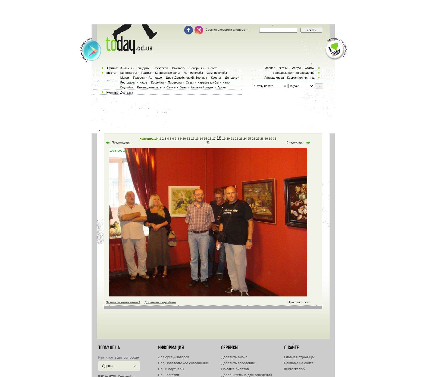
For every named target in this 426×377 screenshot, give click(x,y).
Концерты (142, 68)
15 (205, 138)
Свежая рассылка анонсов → (227, 29)
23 (240, 138)
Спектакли (161, 68)
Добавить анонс (234, 357)
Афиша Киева (274, 77)
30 (270, 138)
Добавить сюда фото (160, 302)
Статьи (310, 67)
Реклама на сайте (299, 363)
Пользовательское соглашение (183, 363)
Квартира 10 (149, 138)
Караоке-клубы (208, 82)
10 (184, 138)
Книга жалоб (294, 369)
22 (236, 138)
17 (213, 138)
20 (228, 138)
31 (274, 138)
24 (245, 138)
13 (197, 138)
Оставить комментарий (123, 302)
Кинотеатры (128, 72)
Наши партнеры (171, 369)
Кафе (143, 82)
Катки (226, 82)
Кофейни (157, 82)
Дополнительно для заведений (246, 375)
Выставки (179, 68)
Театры (146, 72)
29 (266, 138)
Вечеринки (196, 68)
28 (262, 138)
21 (232, 138)
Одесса (107, 366)
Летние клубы (193, 72)
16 (209, 138)
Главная (269, 67)
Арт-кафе (155, 77)
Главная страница (299, 357)
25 (249, 138)
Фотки (283, 67)
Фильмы (126, 68)
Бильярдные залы (149, 87)
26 (253, 138)
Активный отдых (202, 87)
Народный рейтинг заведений (294, 72)
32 (207, 142)
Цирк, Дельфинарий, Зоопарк (186, 77)
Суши (189, 82)
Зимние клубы (217, 72)
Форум (296, 67)
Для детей (232, 77)
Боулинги (126, 87)
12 (192, 138)
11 (188, 138)
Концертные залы (167, 72)
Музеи (124, 77)
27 (257, 138)
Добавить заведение (238, 363)
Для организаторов (173, 357)
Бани (183, 87)
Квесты (216, 77)
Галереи (139, 77)
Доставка (126, 92)
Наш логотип (168, 375)
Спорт (212, 68)
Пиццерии (175, 82)
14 (201, 138)
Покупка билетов (235, 369)
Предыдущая (121, 142)
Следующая (295, 142)
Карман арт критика (301, 77)
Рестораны (128, 82)
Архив (221, 87)
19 (223, 138)
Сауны (171, 87)
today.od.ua (109, 348)
